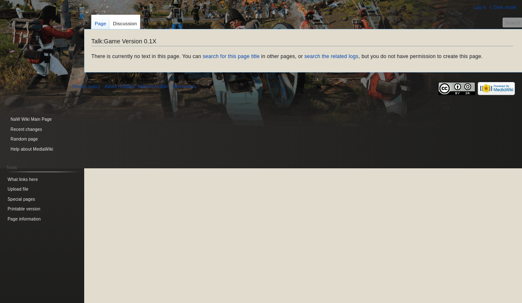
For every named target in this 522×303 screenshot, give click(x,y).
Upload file (18, 189)
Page (100, 23)
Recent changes (26, 129)
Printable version (24, 209)
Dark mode (505, 7)
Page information (24, 219)
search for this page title (230, 56)
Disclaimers (184, 86)
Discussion (125, 23)
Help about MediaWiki (32, 149)
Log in (480, 7)
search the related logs (331, 56)
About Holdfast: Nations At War (136, 86)
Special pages (21, 199)
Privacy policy (86, 86)
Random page (24, 139)
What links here (23, 179)
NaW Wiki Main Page (31, 119)
